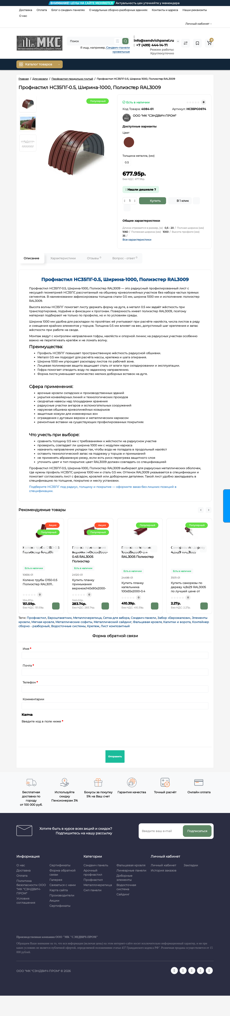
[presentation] (53, 733)
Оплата (42, 10)
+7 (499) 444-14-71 (151, 45)
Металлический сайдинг (112, 622)
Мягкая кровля (42, 622)
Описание (31, 258)
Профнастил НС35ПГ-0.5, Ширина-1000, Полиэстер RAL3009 (115, 279)
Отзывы (94, 258)
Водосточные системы (68, 626)
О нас (23, 15)
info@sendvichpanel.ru (154, 39)
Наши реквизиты (194, 10)
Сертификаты (59, 865)
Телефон (29, 682)
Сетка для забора (116, 618)
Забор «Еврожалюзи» (174, 618)
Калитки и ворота (177, 622)
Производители (61, 895)
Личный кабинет (163, 865)
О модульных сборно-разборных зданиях (118, 10)
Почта (27, 665)
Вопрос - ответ (124, 258)
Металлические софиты (73, 622)
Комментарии (33, 699)
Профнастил (36, 618)
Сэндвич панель (95, 865)
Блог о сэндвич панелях (68, 10)
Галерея (55, 880)
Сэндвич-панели (143, 618)
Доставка (25, 10)
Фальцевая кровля (147, 622)
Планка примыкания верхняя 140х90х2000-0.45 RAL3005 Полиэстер (90, 554)
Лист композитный (115, 626)
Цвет (125, 132)
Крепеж (93, 626)
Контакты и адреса (165, 10)
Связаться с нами (62, 885)
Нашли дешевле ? (141, 189)
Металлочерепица (87, 618)
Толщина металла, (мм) (138, 155)
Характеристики (63, 258)
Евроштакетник (60, 618)
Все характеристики (136, 239)
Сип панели (92, 890)
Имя (26, 649)
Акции (54, 900)
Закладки (191, 865)
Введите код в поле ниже (41, 721)
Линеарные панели (131, 870)
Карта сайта (58, 890)
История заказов (163, 870)
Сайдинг (123, 894)
